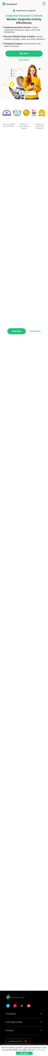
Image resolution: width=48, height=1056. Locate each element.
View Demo (24, 60)
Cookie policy (40, 1050)
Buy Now (24, 53)
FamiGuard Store (18, 1041)
